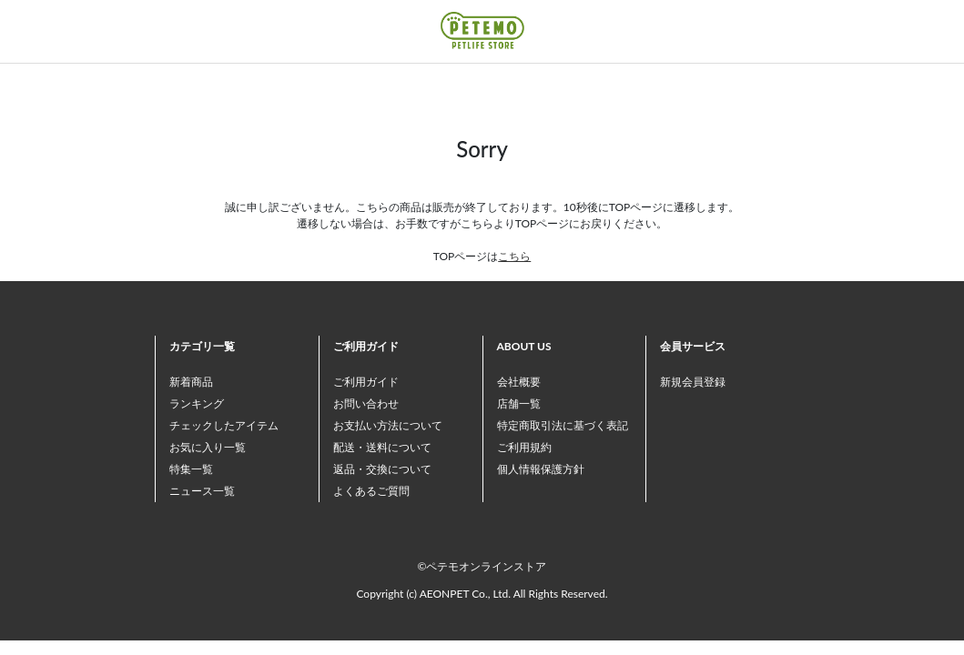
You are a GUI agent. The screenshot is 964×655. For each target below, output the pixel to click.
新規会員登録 (693, 381)
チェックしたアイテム (224, 425)
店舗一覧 (519, 403)
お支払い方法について (387, 425)
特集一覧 (191, 469)
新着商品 (191, 381)
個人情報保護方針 (540, 469)
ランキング (196, 403)
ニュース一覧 (202, 491)
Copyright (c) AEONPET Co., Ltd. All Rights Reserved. (481, 593)
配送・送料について (382, 447)
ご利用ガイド (366, 381)
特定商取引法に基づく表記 (562, 425)
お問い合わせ (366, 403)
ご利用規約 (524, 447)
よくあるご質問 (371, 491)
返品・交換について (382, 469)
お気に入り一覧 (207, 447)
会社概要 (519, 381)
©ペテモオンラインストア (482, 566)
